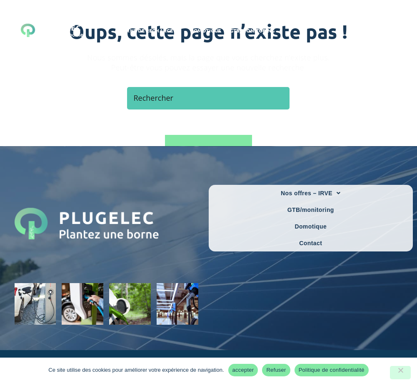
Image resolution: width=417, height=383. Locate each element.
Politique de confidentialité (332, 370)
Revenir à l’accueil (208, 143)
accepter (243, 370)
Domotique (311, 226)
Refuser (276, 370)
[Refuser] (400, 372)
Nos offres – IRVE (310, 193)
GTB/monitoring (310, 209)
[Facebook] (381, 30)
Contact (310, 243)
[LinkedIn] (393, 30)
